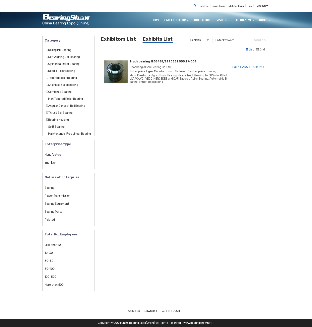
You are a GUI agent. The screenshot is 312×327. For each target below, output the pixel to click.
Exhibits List (158, 39)
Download (151, 311)
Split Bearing (56, 126)
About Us (134, 311)
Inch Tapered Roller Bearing (65, 99)
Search (260, 40)
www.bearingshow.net (197, 323)
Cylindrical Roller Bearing (64, 64)
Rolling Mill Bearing (59, 50)
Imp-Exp (50, 162)
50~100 (50, 269)
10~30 (49, 253)
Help (249, 6)
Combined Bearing (60, 92)
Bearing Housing (58, 120)
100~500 (50, 277)
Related (50, 219)
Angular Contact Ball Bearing (66, 106)
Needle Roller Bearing (61, 71)
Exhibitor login (236, 6)
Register (204, 6)
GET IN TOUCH (171, 311)
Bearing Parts (53, 211)
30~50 (49, 261)
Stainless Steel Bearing (63, 85)
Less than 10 (53, 245)
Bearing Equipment (57, 203)
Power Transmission (57, 196)
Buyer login (218, 6)
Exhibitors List (118, 39)
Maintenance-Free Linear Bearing (69, 133)
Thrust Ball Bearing (60, 113)
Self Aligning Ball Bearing (64, 57)
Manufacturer (54, 154)
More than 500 (54, 284)
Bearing (49, 188)
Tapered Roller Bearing (62, 78)
